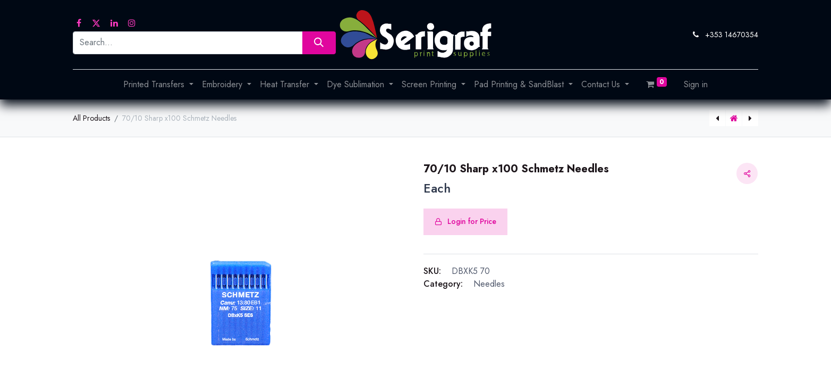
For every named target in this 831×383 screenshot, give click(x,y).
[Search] (319, 42)
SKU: (432, 271)
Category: (443, 284)
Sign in (696, 84)
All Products (91, 118)
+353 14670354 (731, 34)
